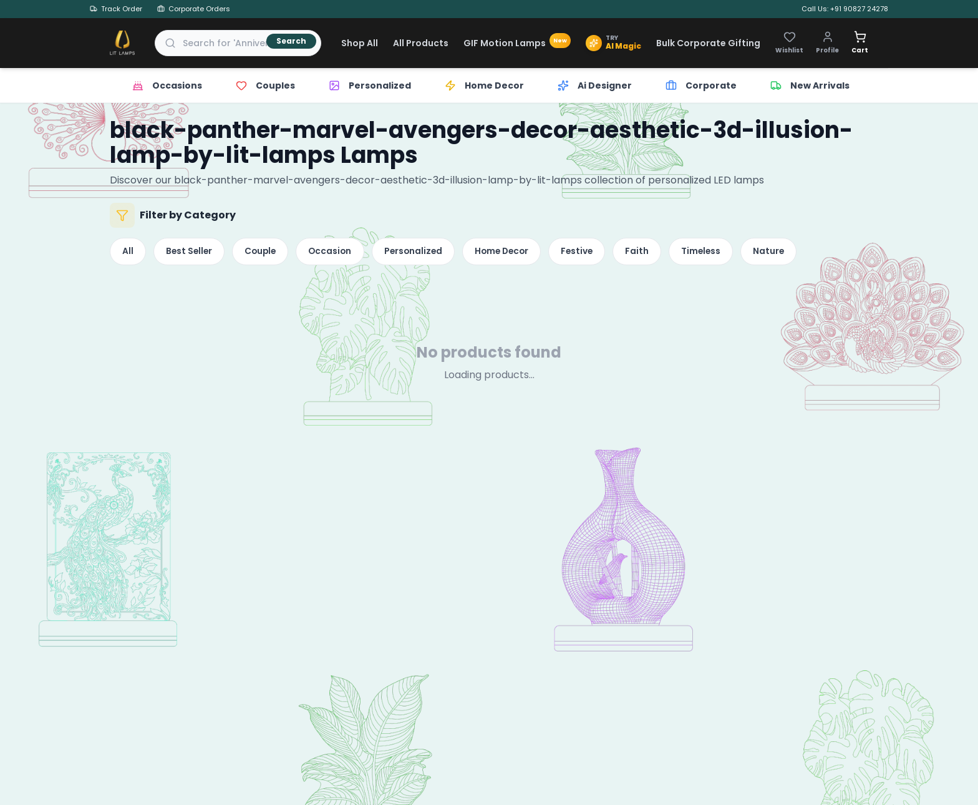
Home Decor (523, 252)
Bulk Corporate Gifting (708, 43)
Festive (602, 252)
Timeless (733, 252)
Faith (666, 252)
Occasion (343, 252)
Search (291, 41)
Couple (269, 252)
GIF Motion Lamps (517, 43)
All (129, 252)
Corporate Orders (193, 9)
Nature (804, 252)
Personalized (430, 252)
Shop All (359, 43)
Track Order (116, 9)
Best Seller (194, 252)
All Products (420, 43)
